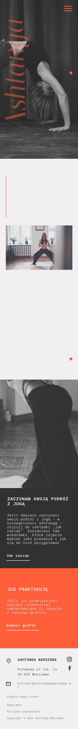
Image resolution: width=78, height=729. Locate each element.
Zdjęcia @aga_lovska (22, 696)
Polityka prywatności (23, 711)
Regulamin (14, 705)
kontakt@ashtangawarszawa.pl (44, 685)
